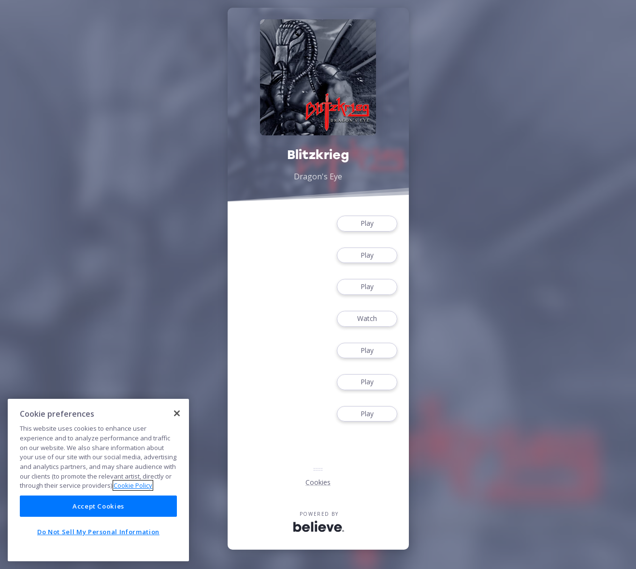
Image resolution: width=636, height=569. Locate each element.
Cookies (318, 482)
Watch (366, 318)
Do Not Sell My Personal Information (98, 531)
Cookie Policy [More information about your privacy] (133, 485)
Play (366, 223)
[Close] (177, 413)
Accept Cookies (98, 506)
